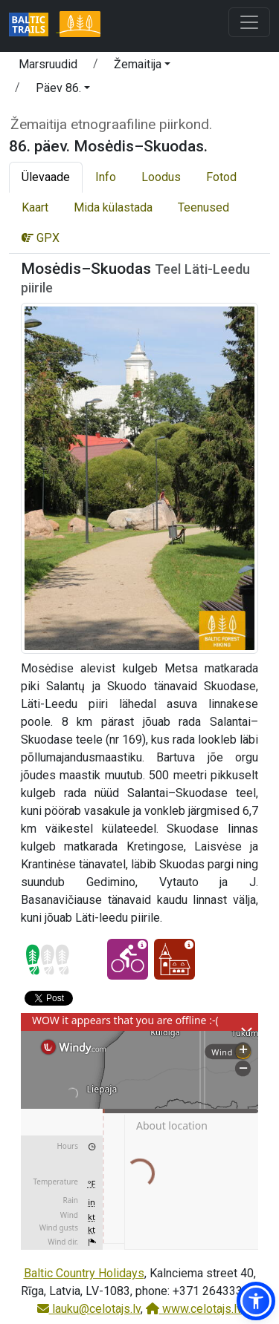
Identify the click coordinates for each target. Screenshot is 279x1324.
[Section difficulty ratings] (47, 959)
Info (105, 177)
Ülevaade (46, 177)
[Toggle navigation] (249, 22)
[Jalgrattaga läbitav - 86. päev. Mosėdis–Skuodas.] (127, 959)
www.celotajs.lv (194, 1309)
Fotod (221, 177)
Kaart (35, 207)
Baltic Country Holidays (84, 1273)
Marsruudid (48, 64)
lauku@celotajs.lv (89, 1309)
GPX (41, 238)
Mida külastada (113, 207)
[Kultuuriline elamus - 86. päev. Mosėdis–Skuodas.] (174, 959)
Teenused (203, 207)
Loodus (161, 177)
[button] (142, 67)
